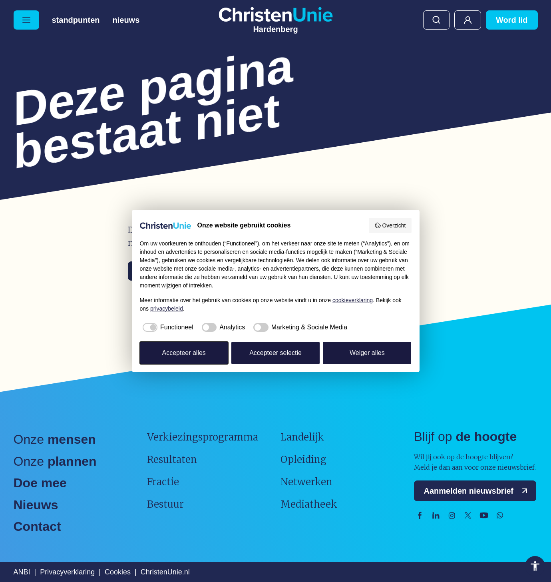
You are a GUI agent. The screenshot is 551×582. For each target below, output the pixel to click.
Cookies (118, 572)
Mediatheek (308, 504)
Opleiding (303, 459)
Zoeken (436, 20)
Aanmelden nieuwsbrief (477, 491)
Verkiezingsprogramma (202, 437)
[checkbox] (166, 327)
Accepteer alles (183, 352)
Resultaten (172, 459)
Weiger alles (367, 352)
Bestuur (165, 504)
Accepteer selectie (275, 352)
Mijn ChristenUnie (468, 20)
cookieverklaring (352, 300)
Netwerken (306, 482)
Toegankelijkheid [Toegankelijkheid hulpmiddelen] (535, 566)
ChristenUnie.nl (165, 572)
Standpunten (76, 20)
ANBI (22, 572)
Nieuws (126, 20)
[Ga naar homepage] (276, 20)
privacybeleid (166, 308)
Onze (55, 439)
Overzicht (390, 225)
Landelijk (302, 437)
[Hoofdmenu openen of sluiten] (26, 20)
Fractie (163, 482)
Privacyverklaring (67, 572)
